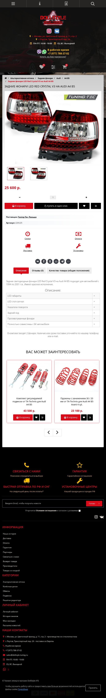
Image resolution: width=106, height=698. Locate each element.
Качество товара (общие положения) (69, 270)
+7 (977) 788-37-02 (58, 53)
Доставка (7, 538)
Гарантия (7, 547)
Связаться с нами (11, 556)
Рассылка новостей (11, 625)
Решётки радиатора (12, 600)
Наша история (9, 533)
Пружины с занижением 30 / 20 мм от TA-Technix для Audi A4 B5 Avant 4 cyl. (76, 401)
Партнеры (7, 552)
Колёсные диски (10, 586)
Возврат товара (10, 561)
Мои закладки (9, 621)
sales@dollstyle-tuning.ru (15, 655)
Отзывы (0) (38, 270)
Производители (10, 566)
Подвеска (7, 595)
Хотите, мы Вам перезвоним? (53, 57)
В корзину (23, 417)
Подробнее (23, 689)
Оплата (6, 543)
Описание (21, 270)
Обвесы (6, 591)
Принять (93, 687)
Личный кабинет (10, 611)
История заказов (10, 616)
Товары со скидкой (11, 570)
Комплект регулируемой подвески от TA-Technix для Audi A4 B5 (29, 401)
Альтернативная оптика (14, 582)
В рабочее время (58, 50)
